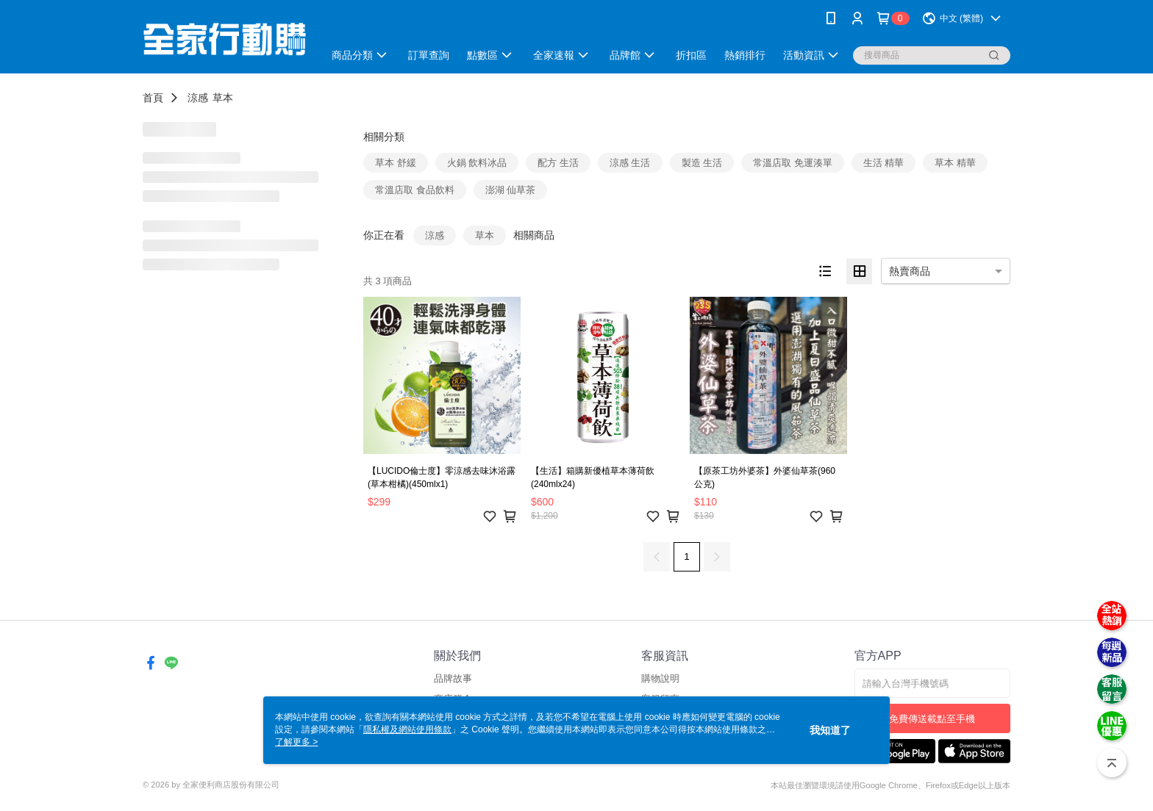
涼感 (198, 98)
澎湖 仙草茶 (510, 189)
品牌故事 (453, 678)
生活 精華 (883, 162)
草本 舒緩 (395, 162)
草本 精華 (955, 162)
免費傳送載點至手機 (932, 718)
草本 (223, 98)
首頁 (153, 98)
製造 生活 (702, 162)
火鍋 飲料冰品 (477, 162)
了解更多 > (296, 742)
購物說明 (660, 678)
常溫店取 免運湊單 (792, 162)
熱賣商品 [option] (909, 271)
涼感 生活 (630, 162)
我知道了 (830, 730)
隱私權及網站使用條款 (407, 729)
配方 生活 (558, 162)
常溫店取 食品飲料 (414, 189)
